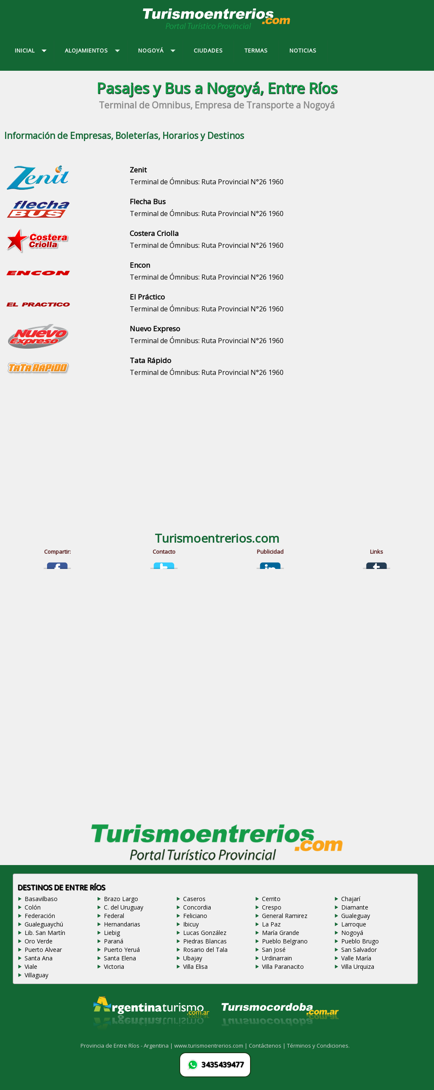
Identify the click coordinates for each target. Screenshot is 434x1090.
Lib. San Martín (45, 933)
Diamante (354, 907)
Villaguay (36, 975)
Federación (40, 916)
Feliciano (195, 916)
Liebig (112, 933)
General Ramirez (284, 916)
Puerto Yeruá (122, 950)
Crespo (271, 907)
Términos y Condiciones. (318, 1045)
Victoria (114, 966)
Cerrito (271, 899)
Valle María (356, 958)
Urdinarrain (277, 958)
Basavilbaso (41, 899)
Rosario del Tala (205, 950)
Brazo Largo (121, 899)
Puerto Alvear (43, 950)
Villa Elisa (195, 966)
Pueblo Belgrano (285, 941)
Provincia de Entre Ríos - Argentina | (127, 1045)
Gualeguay (355, 916)
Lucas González (204, 933)
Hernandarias (122, 924)
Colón (33, 907)
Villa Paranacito (283, 966)
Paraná (113, 941)
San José (274, 950)
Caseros (194, 899)
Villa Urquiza (357, 966)
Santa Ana (39, 958)
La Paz (271, 924)
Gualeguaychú (44, 924)
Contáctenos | (268, 1045)
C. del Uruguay (123, 907)
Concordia (197, 907)
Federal (114, 916)
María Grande (280, 933)
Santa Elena (120, 958)
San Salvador (359, 950)
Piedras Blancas (205, 941)
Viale (31, 966)
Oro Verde (39, 941)
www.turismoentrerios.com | (211, 1045)
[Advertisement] (217, 453)
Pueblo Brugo (360, 941)
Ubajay (192, 958)
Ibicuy (191, 924)
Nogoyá (352, 933)
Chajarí (350, 899)
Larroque (353, 924)
